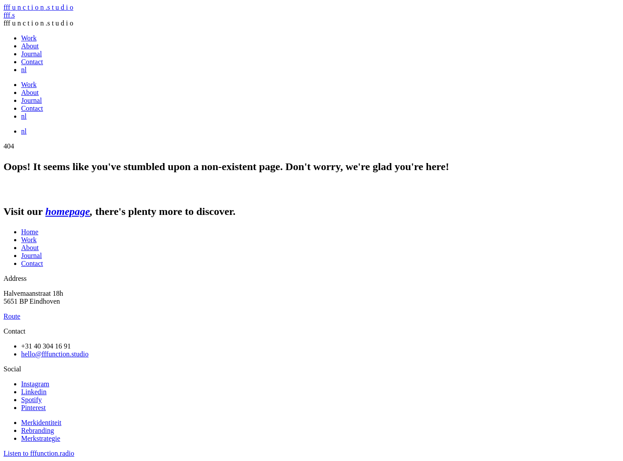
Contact (32, 61)
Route (12, 316)
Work (29, 38)
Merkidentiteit (41, 422)
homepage (67, 211)
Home (29, 232)
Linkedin (34, 392)
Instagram (35, 384)
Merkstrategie (40, 438)
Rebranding (37, 430)
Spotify (31, 399)
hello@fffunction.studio (54, 354)
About (30, 46)
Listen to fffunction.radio (39, 453)
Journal (31, 54)
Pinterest (33, 407)
